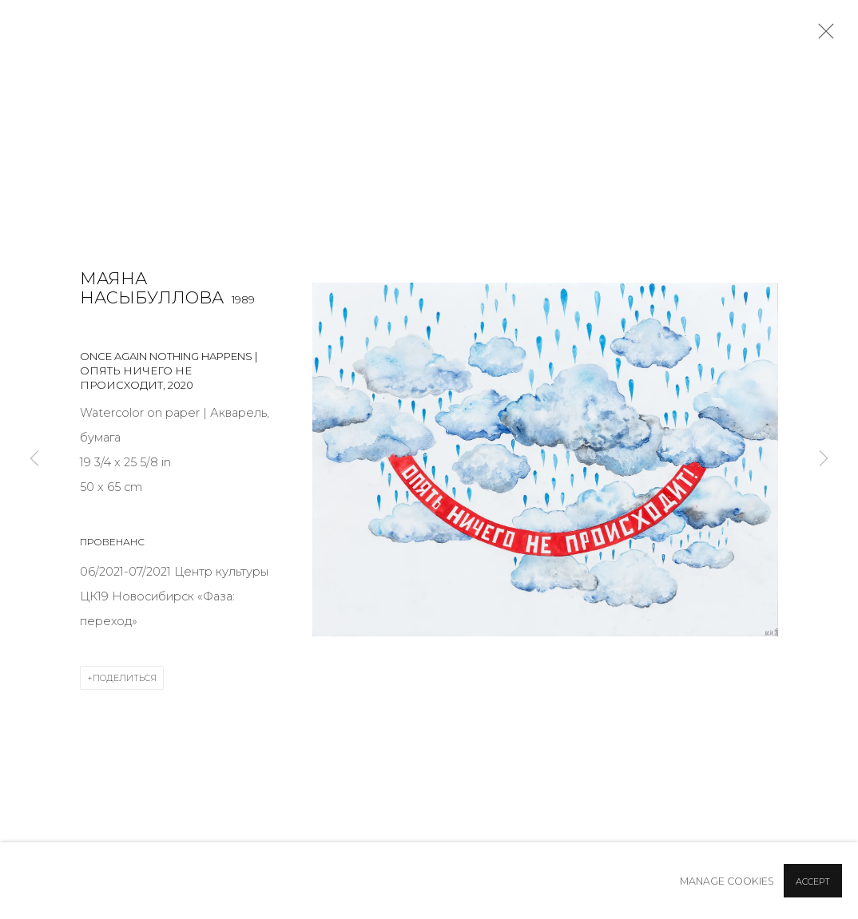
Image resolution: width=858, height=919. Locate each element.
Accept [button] (813, 881)
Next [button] (823, 460)
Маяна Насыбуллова (152, 287)
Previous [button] (34, 460)
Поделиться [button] (125, 677)
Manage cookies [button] (727, 881)
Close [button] (822, 36)
